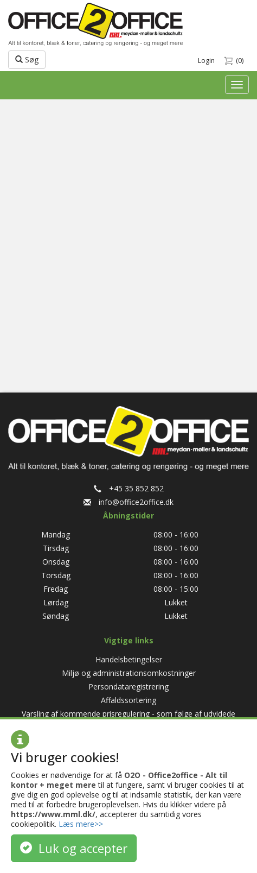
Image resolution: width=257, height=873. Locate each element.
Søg (26, 59)
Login (206, 60)
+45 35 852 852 (129, 488)
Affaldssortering (128, 700)
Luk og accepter (73, 848)
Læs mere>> (81, 824)
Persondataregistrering (128, 686)
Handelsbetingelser (128, 659)
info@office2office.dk (128, 502)
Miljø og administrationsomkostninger (129, 673)
